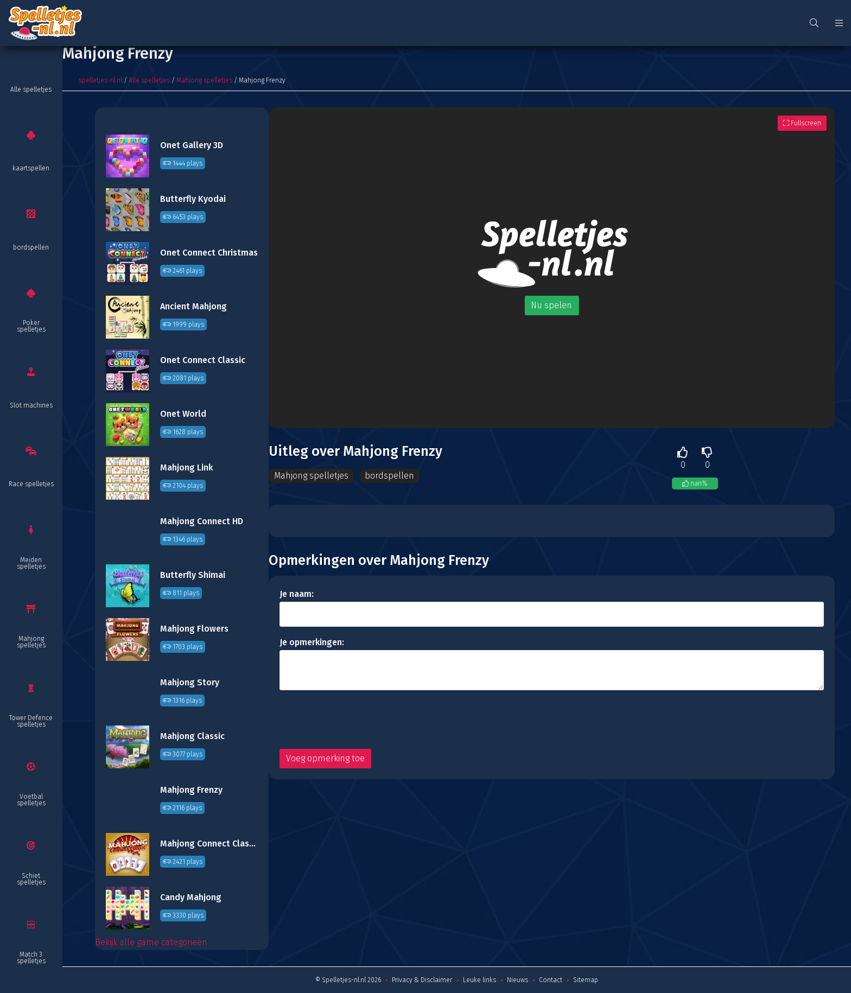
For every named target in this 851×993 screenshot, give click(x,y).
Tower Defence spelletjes (31, 721)
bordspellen (31, 247)
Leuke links (479, 980)
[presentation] (362, 719)
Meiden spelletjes (31, 563)
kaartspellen (30, 168)
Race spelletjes (31, 484)
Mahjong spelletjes (31, 642)
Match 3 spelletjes (31, 958)
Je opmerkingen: (312, 642)
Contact (550, 980)
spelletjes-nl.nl (100, 80)
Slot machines (31, 405)
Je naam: (297, 594)
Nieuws (517, 980)
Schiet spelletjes (31, 879)
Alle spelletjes (31, 89)
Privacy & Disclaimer (422, 980)
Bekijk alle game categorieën (151, 942)
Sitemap (585, 980)
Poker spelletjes (31, 326)
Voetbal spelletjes (31, 800)
